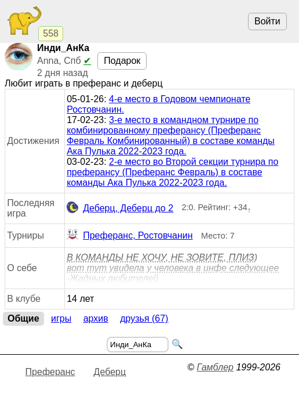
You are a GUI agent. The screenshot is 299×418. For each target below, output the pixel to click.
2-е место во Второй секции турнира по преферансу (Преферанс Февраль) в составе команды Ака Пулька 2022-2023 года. (172, 172)
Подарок (122, 61)
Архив (95, 318)
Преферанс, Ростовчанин (129, 236)
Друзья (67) (144, 318)
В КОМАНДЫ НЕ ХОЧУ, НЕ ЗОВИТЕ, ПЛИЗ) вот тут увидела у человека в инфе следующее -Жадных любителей (173, 268)
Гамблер (215, 367)
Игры (61, 318)
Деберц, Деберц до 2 (120, 208)
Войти (267, 21)
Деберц (110, 372)
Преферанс (50, 372)
